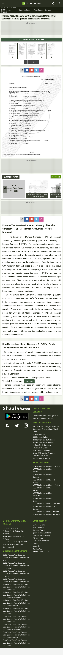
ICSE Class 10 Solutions (41, 450)
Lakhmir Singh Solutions (42, 445)
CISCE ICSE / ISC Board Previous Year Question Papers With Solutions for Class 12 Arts (16, 619)
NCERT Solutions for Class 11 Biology (44, 500)
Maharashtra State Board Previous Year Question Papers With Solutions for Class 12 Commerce (16, 595)
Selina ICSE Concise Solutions (44, 453)
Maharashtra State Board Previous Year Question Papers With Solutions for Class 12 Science (16, 603)
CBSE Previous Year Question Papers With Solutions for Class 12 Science (16, 573)
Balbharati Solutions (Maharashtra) (46, 427)
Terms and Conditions (41, 541)
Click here (29, 381)
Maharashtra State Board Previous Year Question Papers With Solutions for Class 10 (16, 611)
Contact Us (37, 544)
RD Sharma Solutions (40, 437)
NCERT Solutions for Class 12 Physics (44, 470)
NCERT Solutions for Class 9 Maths (46, 512)
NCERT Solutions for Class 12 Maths (46, 467)
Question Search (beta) (41, 536)
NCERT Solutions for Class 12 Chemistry (44, 476)
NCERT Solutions (39, 434)
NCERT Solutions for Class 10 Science (44, 507)
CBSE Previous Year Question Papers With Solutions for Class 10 (16, 580)
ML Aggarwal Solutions (41, 458)
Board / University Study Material (14, 522)
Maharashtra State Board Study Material (14, 532)
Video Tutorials (38, 527)
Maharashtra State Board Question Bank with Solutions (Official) (45, 417)
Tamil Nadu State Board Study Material (14, 537)
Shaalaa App (37, 549)
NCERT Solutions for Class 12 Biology (44, 481)
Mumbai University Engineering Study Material (14, 545)
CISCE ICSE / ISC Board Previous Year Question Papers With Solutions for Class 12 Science (16, 635)
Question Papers (39, 530)
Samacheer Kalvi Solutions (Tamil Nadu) (45, 430)
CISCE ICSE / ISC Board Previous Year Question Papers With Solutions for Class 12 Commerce (16, 627)
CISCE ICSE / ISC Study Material (15, 542)
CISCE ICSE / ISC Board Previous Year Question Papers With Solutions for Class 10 (16, 643)
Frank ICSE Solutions (40, 456)
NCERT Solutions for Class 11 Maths (46, 485)
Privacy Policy (38, 538)
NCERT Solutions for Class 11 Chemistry (44, 494)
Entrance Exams (39, 525)
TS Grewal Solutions (40, 448)
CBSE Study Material (10, 528)
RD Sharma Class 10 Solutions (44, 440)
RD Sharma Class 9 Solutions (43, 442)
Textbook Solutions (42, 422)
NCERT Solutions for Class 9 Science (46, 514)
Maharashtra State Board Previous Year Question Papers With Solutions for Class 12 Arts (16, 587)
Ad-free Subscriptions (41, 551)
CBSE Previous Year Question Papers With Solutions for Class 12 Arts (16, 557)
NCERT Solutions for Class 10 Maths (46, 504)
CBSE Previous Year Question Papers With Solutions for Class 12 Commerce (16, 565)
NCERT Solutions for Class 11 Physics (44, 489)
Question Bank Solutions (42, 533)
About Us (36, 546)
